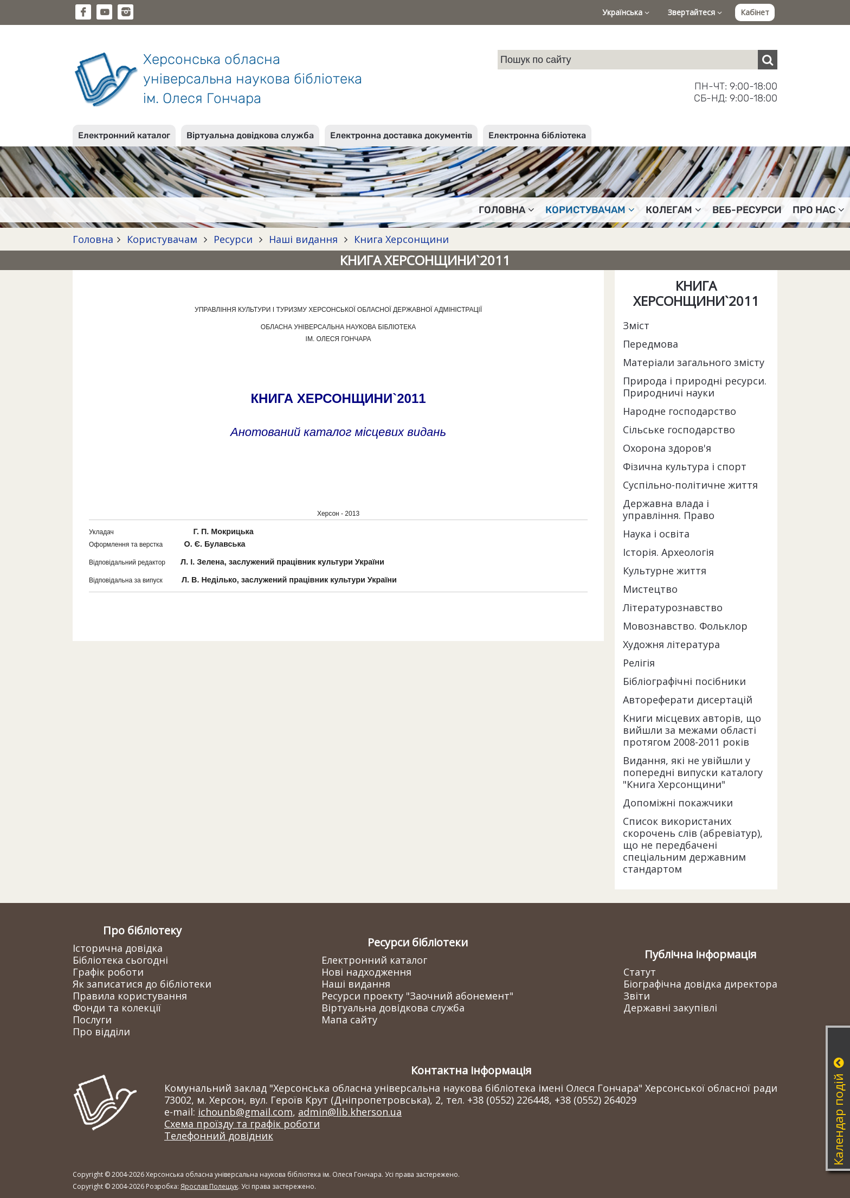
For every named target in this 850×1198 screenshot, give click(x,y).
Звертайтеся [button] (695, 12)
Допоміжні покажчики (678, 803)
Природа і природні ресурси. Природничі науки (695, 387)
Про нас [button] (819, 210)
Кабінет (754, 12)
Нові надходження (366, 971)
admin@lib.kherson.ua (350, 1111)
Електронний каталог (124, 135)
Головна (93, 239)
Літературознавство (673, 607)
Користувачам (162, 239)
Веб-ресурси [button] (747, 210)
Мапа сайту (349, 1019)
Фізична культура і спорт (684, 466)
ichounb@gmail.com (245, 1111)
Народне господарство (679, 411)
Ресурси (233, 239)
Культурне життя (664, 570)
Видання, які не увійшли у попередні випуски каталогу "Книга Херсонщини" (693, 772)
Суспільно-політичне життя (690, 485)
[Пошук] (767, 59)
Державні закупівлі (670, 1007)
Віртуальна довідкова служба (250, 135)
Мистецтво (650, 589)
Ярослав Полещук (209, 1186)
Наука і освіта (656, 534)
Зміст (636, 325)
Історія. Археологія (668, 552)
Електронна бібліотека (537, 135)
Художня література (671, 644)
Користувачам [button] (590, 210)
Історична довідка (118, 947)
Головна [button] (507, 210)
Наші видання (303, 239)
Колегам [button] (673, 210)
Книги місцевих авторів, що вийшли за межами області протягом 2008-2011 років (692, 730)
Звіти (636, 995)
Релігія (639, 663)
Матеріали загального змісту (693, 362)
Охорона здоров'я (667, 448)
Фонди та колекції (117, 1007)
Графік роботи (108, 971)
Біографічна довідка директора (700, 983)
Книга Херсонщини (400, 239)
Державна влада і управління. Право (668, 509)
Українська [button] (625, 12)
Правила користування (130, 995)
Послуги (92, 1019)
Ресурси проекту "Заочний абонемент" (417, 995)
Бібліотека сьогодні (120, 959)
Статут (639, 971)
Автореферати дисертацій (687, 700)
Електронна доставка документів (401, 135)
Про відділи (101, 1031)
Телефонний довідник (218, 1135)
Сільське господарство (679, 429)
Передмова (650, 344)
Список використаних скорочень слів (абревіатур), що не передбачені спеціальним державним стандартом (693, 845)
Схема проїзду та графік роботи (242, 1123)
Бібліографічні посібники (684, 681)
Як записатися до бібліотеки (142, 983)
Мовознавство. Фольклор (685, 626)
